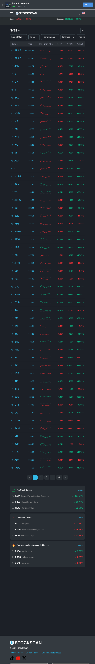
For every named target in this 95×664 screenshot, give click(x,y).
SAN (17, 184)
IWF (16, 444)
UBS (17, 247)
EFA (16, 452)
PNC (17, 349)
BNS (17, 341)
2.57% (79, 551)
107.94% (77, 496)
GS (16, 129)
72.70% (78, 508)
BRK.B (18, 58)
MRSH (18, 404)
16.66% (78, 529)
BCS (17, 397)
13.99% (78, 535)
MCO (17, 420)
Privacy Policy (16, 653)
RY (16, 152)
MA (16, 82)
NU (16, 436)
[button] (11, 13)
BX (16, 357)
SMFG (18, 231)
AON (17, 460)
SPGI (17, 263)
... (52, 477)
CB (16, 255)
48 (59, 477)
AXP (17, 160)
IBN (16, 310)
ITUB (17, 302)
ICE (16, 334)
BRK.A (18, 50)
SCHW (18, 200)
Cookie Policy (32, 653)
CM (16, 318)
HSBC (18, 113)
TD (16, 192)
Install (87, 5)
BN (16, 326)
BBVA (17, 239)
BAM (17, 428)
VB (16, 208)
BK (16, 365)
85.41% (78, 502)
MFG (17, 286)
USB (17, 373)
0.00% (79, 563)
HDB (17, 223)
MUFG (18, 176)
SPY (17, 105)
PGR (17, 278)
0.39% (79, 557)
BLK (17, 215)
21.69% (78, 523)
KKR (17, 389)
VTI (16, 89)
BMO (17, 294)
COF (17, 271)
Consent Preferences (51, 653)
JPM (17, 66)
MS (16, 121)
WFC (17, 137)
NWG (17, 467)
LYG (16, 412)
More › (80, 490)
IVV (16, 145)
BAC (17, 97)
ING (16, 381)
